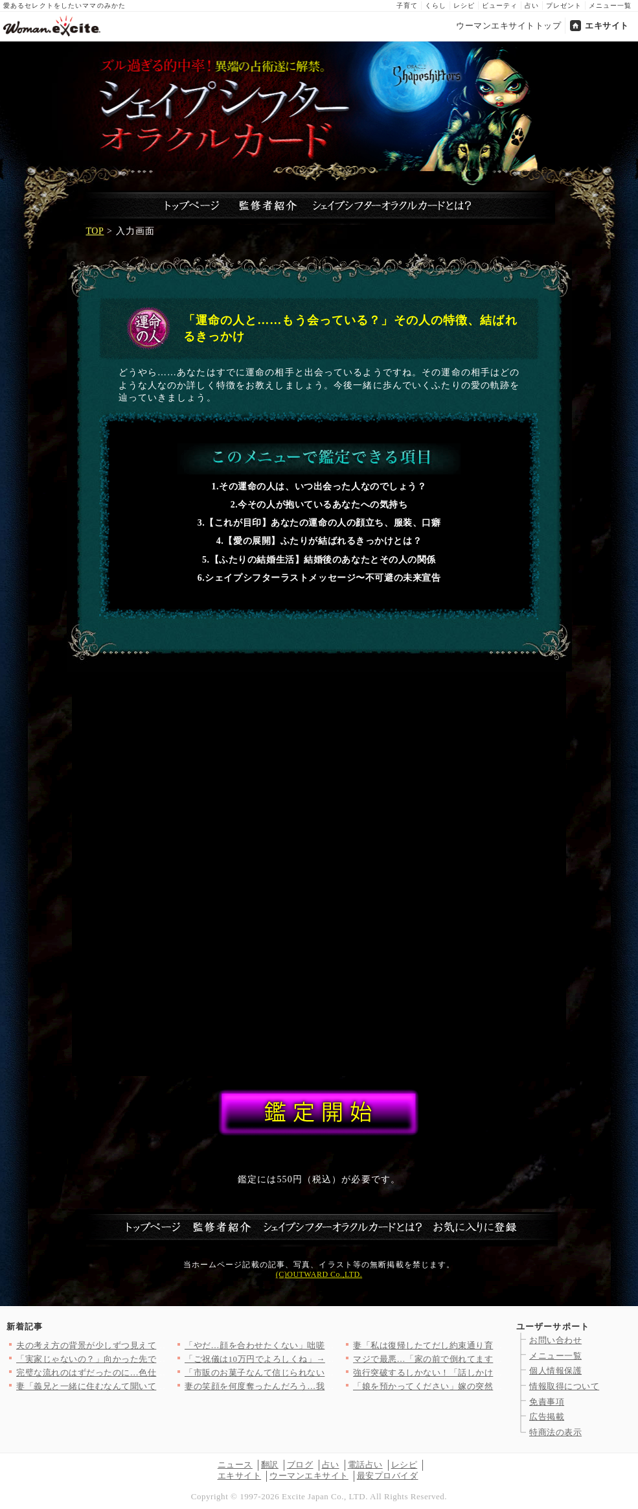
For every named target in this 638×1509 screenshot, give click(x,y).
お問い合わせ (555, 1340)
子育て (407, 5)
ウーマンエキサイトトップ (508, 25)
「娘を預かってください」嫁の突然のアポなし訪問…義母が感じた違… (493, 1386)
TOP (95, 231)
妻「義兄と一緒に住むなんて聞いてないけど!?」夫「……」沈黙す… (151, 1386)
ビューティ (500, 5)
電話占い (365, 1464)
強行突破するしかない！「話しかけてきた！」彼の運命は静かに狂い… (493, 1372)
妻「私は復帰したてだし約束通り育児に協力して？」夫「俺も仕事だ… (493, 1345)
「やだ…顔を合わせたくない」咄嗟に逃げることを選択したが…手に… (325, 1345)
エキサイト (607, 25)
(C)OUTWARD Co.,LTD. (319, 1274)
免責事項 (546, 1402)
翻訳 (270, 1464)
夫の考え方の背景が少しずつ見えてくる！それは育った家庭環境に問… (156, 1345)
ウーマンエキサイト (308, 1475)
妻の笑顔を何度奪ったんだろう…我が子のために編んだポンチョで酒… (325, 1386)
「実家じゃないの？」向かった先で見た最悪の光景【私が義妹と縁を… (156, 1359)
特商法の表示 (555, 1432)
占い (532, 5)
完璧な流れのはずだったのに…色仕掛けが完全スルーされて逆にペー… (156, 1372)
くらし (435, 5)
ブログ (300, 1464)
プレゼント (564, 5)
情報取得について (564, 1386)
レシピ (464, 5)
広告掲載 (546, 1416)
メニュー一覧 (610, 5)
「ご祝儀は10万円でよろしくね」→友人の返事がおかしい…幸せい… (321, 1359)
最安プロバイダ (387, 1475)
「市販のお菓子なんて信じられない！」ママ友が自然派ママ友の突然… (325, 1372)
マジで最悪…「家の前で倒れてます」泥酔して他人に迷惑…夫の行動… (493, 1359)
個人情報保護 (555, 1370)
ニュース (235, 1464)
